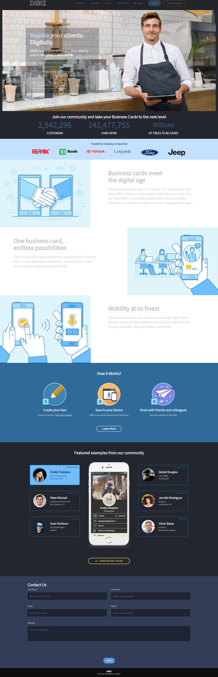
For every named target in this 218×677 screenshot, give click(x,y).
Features (80, 5)
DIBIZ (39, 5)
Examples (95, 5)
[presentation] (49, 652)
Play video (85, 85)
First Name (32, 589)
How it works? (123, 5)
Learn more (109, 428)
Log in (154, 5)
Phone (114, 606)
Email (30, 606)
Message (31, 623)
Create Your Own (175, 5)
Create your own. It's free (51, 85)
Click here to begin (63, 415)
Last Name (115, 589)
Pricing (108, 5)
